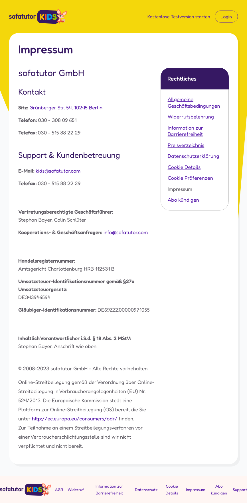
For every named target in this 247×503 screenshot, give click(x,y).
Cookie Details (184, 167)
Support (240, 489)
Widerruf (76, 489)
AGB (59, 489)
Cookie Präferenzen (190, 178)
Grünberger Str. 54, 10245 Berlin (65, 108)
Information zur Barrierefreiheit (185, 131)
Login (226, 16)
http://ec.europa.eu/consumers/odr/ (75, 419)
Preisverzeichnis (186, 145)
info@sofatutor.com (126, 232)
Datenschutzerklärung (193, 156)
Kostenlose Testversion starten (178, 16)
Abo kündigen (183, 200)
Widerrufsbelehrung (191, 117)
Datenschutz (146, 489)
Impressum (180, 189)
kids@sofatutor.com (58, 171)
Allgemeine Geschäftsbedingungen (194, 102)
